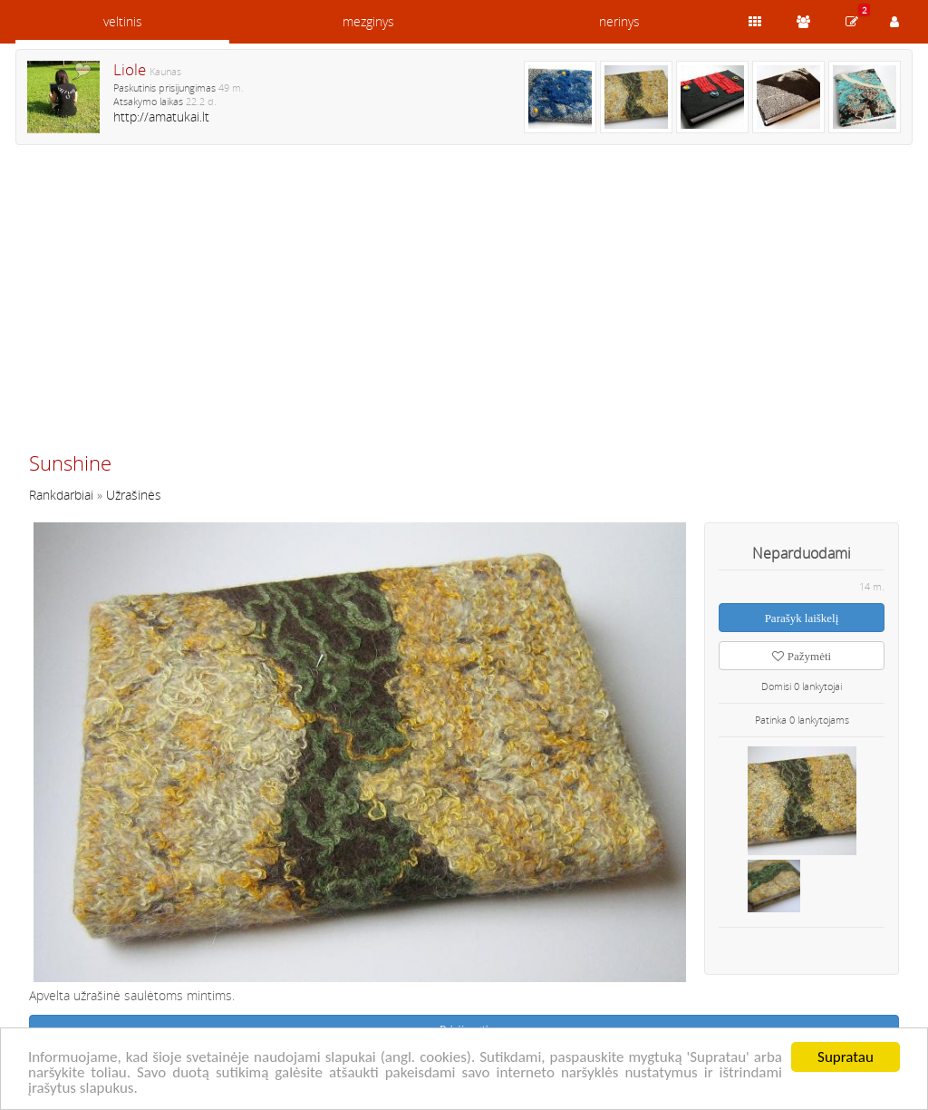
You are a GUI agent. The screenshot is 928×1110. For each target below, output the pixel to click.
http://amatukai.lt (161, 116)
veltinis (122, 21)
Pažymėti (801, 656)
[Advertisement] (464, 306)
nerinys (619, 21)
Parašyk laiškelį (802, 618)
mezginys (368, 21)
